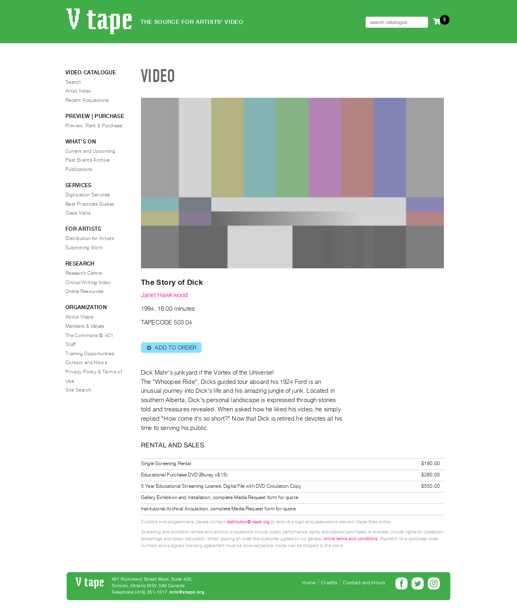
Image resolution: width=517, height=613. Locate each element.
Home (308, 583)
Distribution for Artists (89, 238)
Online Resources (84, 291)
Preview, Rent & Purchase (93, 125)
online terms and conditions (350, 538)
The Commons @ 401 (89, 335)
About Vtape (79, 317)
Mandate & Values (85, 326)
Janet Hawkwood (164, 295)
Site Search (78, 390)
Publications (78, 169)
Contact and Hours (86, 362)
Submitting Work (84, 248)
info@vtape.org (187, 592)
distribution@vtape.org (248, 522)
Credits (329, 583)
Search (73, 82)
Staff (70, 344)
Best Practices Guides (90, 204)
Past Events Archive (87, 160)
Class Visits (77, 213)
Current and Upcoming (90, 151)
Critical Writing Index (88, 282)
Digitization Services (87, 195)
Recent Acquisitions (87, 100)
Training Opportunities (89, 353)
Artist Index (78, 91)
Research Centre (83, 273)
